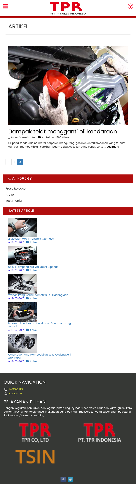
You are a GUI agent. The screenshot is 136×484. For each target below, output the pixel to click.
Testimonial (14, 200)
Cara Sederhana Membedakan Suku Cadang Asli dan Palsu (39, 356)
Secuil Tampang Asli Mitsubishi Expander (33, 267)
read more (112, 147)
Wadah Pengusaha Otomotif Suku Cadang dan (38, 295)
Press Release (16, 188)
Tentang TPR (16, 389)
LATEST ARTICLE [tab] (21, 210)
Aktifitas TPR (15, 393)
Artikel (44, 137)
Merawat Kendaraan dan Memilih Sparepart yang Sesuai (39, 325)
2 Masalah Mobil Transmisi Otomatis (31, 239)
